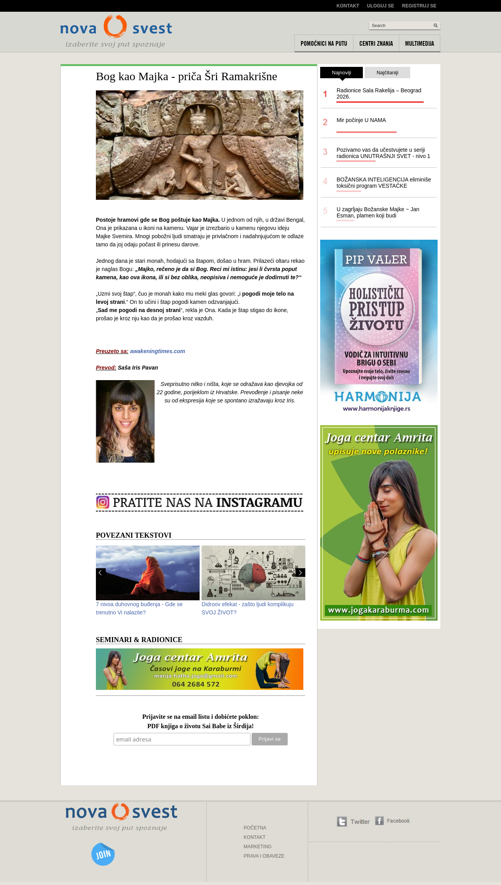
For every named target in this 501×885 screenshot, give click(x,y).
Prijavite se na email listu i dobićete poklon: (200, 717)
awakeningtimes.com (157, 351)
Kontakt (348, 6)
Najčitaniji (387, 72)
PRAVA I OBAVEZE (264, 856)
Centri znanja (376, 43)
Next (300, 572)
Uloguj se (380, 6)
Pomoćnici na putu (324, 43)
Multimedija (419, 43)
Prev (101, 572)
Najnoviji (341, 74)
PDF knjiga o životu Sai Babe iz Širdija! (201, 726)
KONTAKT (255, 837)
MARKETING (258, 846)
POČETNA (255, 828)
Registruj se (419, 6)
